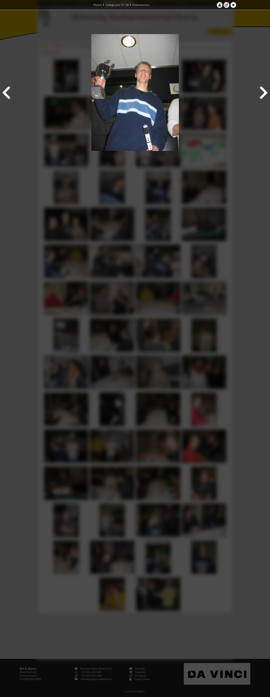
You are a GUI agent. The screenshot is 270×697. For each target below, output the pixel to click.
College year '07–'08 (117, 5)
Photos (97, 5)
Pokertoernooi (141, 5)
